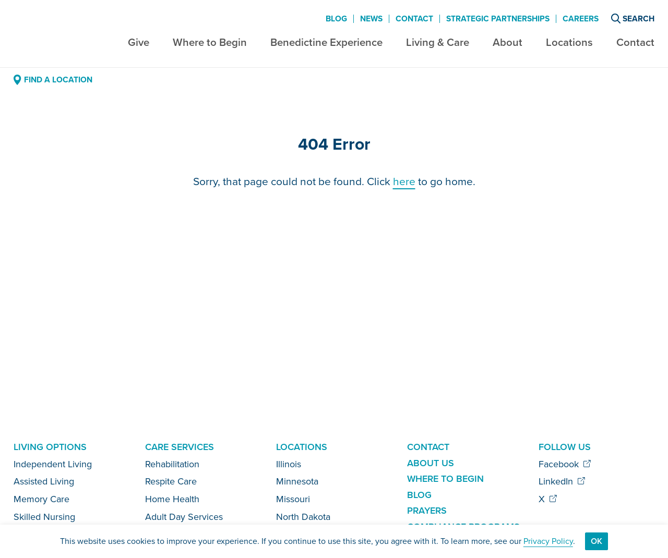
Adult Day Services (184, 517)
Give (138, 42)
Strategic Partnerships (498, 19)
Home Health (172, 499)
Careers (581, 19)
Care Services (179, 447)
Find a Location (53, 80)
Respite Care (171, 481)
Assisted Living (44, 481)
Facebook (565, 464)
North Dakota (303, 517)
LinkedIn (562, 481)
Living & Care (437, 42)
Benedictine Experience (326, 42)
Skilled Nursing (44, 517)
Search (632, 18)
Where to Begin (210, 42)
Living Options (50, 447)
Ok (596, 541)
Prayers (427, 510)
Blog (336, 19)
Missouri (293, 499)
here (404, 181)
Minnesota (297, 481)
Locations (569, 42)
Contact (635, 42)
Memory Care (41, 499)
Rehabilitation (172, 464)
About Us (430, 463)
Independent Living (53, 464)
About (507, 42)
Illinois (288, 464)
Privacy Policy (548, 541)
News (371, 19)
